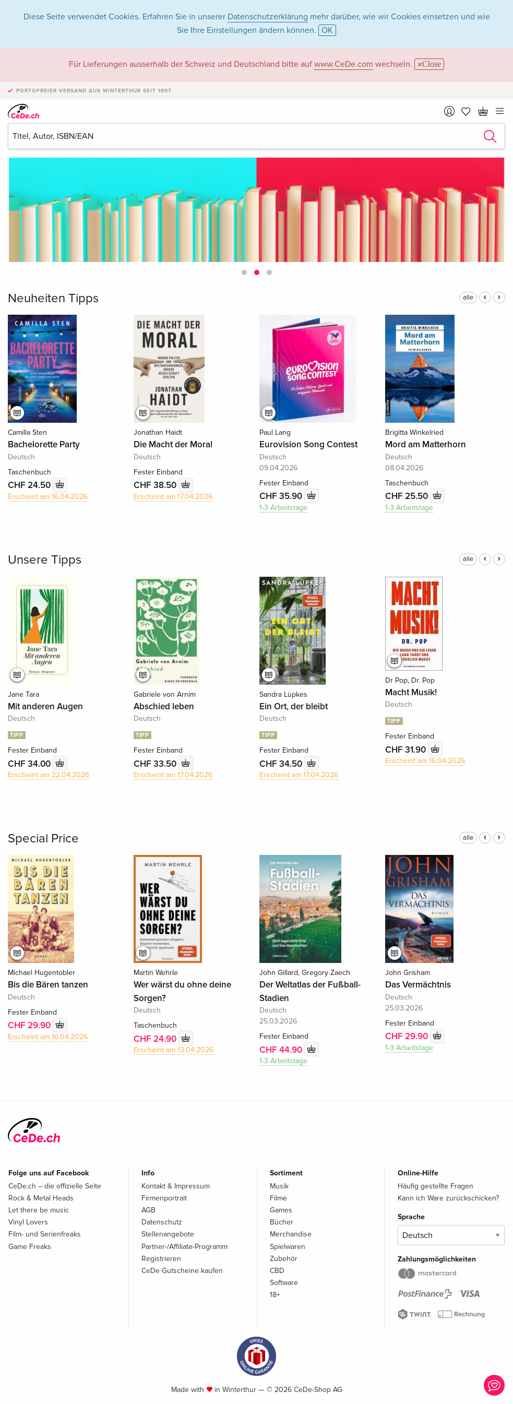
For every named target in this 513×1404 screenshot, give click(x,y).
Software (284, 1282)
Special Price (43, 838)
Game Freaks (29, 1246)
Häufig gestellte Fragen (435, 1186)
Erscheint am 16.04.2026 (48, 496)
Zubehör (283, 1258)
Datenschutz (161, 1222)
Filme (278, 1198)
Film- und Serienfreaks (44, 1234)
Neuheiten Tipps (53, 298)
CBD (277, 1270)
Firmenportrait (164, 1198)
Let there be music (38, 1210)
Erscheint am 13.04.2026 (173, 1049)
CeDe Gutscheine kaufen (182, 1270)
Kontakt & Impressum (175, 1186)
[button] (244, 272)
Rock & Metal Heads (41, 1198)
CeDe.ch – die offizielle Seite (54, 1186)
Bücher (281, 1222)
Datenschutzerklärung (268, 16)
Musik (279, 1186)
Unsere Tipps (44, 559)
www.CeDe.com (343, 64)
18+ (275, 1294)
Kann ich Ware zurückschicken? (448, 1198)
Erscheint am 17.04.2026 (173, 496)
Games (281, 1210)
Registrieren (161, 1258)
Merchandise (291, 1234)
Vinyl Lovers (28, 1222)
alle (468, 297)
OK (327, 30)
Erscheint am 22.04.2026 (48, 774)
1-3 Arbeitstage (283, 507)
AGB (148, 1210)
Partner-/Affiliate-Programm (184, 1246)
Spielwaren (287, 1246)
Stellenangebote (167, 1234)
